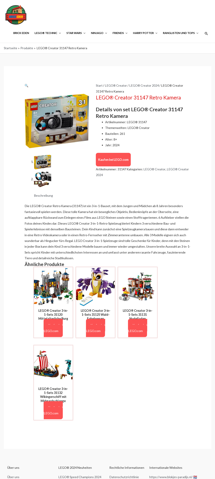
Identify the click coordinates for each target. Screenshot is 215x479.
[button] (26, 86)
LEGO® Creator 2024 (144, 86)
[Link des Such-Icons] (206, 34)
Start (99, 86)
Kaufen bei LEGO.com (113, 160)
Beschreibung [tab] (43, 196)
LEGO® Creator (116, 86)
